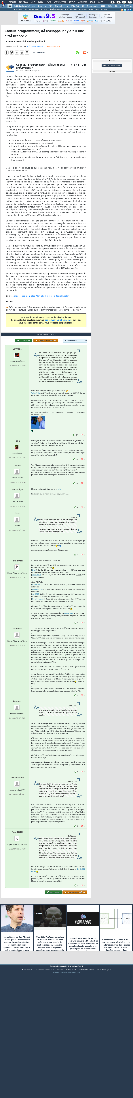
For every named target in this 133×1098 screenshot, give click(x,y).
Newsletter (60, 2)
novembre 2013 (37, 641)
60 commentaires (53, 64)
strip (59, 540)
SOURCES (73, 9)
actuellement (36, 626)
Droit (92, 2)
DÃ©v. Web (75, 6)
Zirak (17, 565)
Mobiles (118, 6)
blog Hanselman (22, 313)
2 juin (34, 621)
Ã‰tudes (82, 2)
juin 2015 (35, 645)
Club (100, 2)
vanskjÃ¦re (17, 541)
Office (110, 6)
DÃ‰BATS (83, 9)
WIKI (91, 9)
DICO (97, 9)
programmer (68, 665)
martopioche (17, 829)
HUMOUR (105, 9)
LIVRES (44, 9)
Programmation (92, 6)
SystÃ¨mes (128, 6)
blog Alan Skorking (40, 313)
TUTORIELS (17, 9)
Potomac (17, 753)
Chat (48, 2)
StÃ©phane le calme (35, 64)
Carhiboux (17, 680)
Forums (12, 2)
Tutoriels (23, 2)
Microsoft (58, 6)
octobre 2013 (37, 636)
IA (45, 6)
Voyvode (17, 400)
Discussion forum (111, 65)
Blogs (40, 2)
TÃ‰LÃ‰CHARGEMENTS (58, 9)
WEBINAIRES (34, 9)
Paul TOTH (17, 612)
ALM (50, 6)
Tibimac (17, 517)
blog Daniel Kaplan (60, 313)
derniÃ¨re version (38, 650)
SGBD (103, 6)
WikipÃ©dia (35, 444)
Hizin (17, 492)
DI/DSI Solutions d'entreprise (24, 6)
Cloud (40, 6)
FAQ (33, 2)
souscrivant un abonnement (58, 337)
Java (66, 6)
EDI (83, 6)
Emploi (72, 2)
